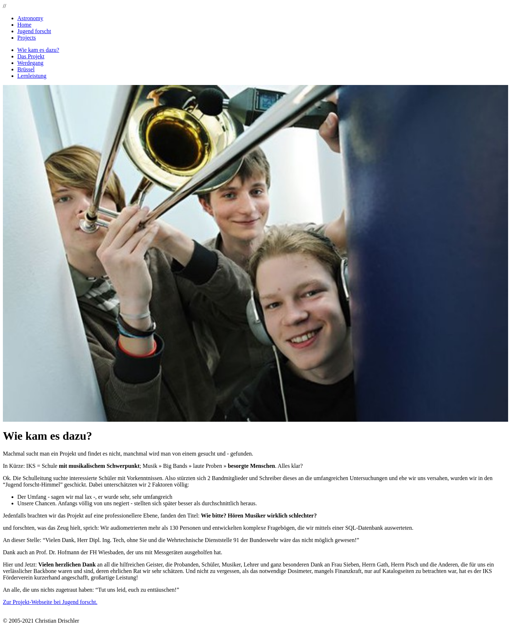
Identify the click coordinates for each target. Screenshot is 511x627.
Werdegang (30, 63)
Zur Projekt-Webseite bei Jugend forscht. (50, 602)
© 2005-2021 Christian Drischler (41, 621)
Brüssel (26, 69)
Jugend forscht (34, 31)
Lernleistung (31, 76)
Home (24, 25)
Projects (26, 38)
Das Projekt (30, 56)
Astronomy (30, 18)
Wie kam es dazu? (38, 50)
